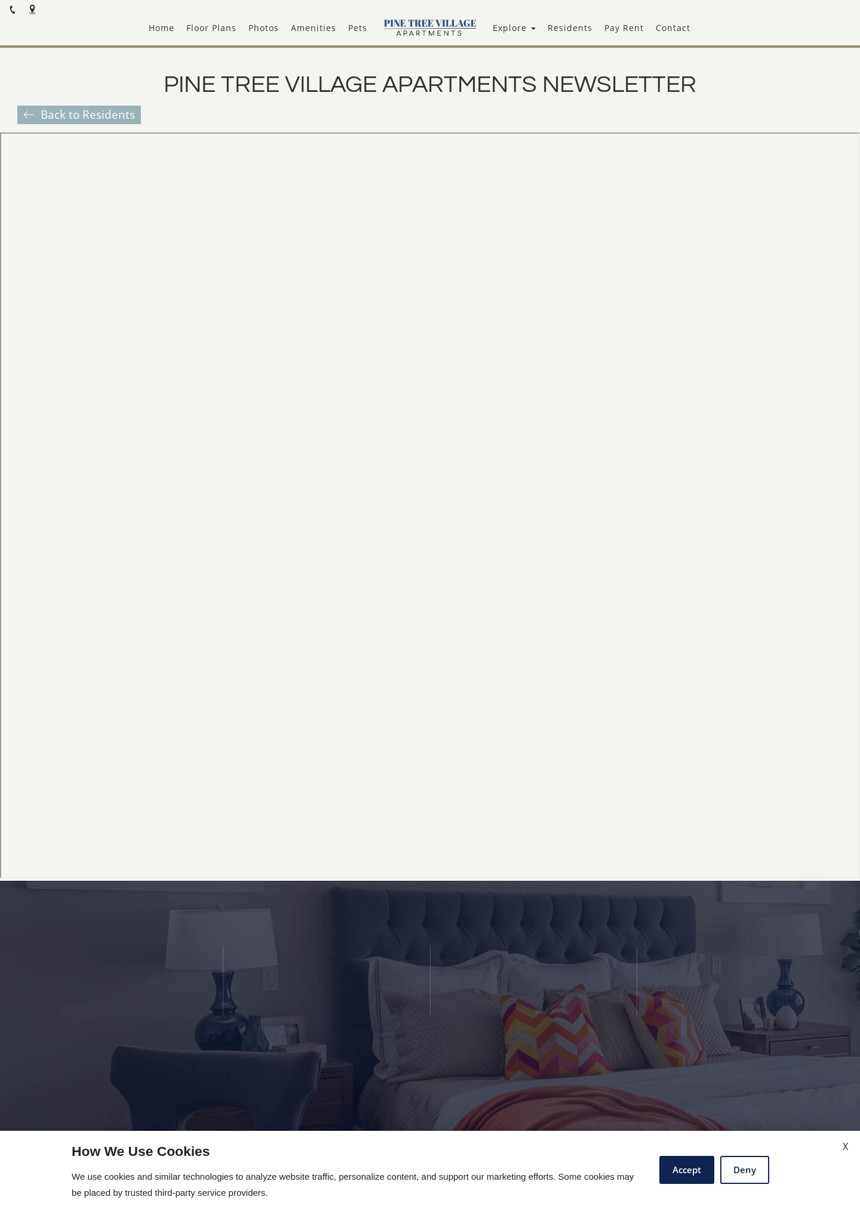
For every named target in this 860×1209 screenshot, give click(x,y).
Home (161, 27)
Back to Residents (88, 114)
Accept (686, 1170)
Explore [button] (514, 27)
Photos (263, 27)
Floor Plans (211, 27)
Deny (744, 1170)
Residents (570, 27)
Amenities (313, 27)
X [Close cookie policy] (845, 1146)
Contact (673, 27)
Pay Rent (624, 27)
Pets (357, 27)
